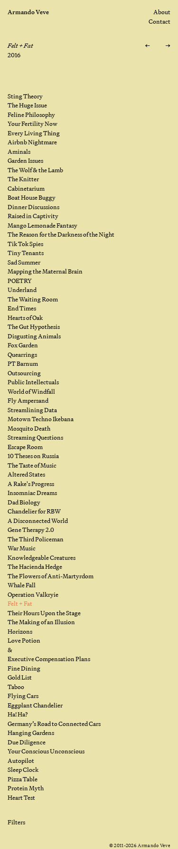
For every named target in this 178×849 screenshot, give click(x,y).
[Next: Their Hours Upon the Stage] (168, 46)
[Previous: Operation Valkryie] (147, 46)
